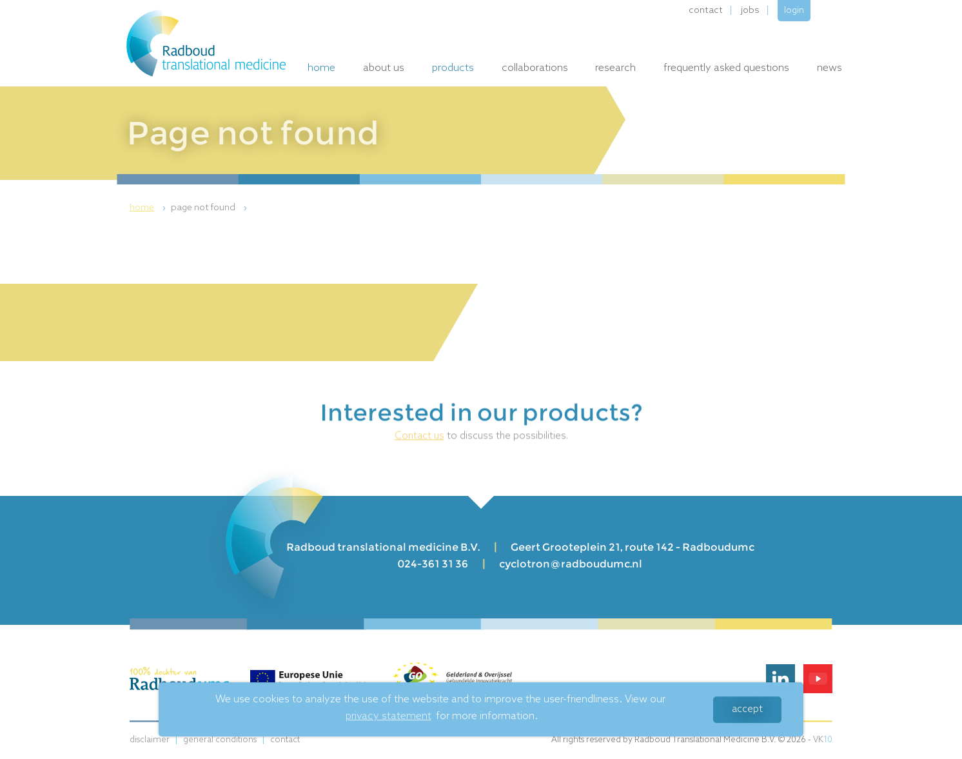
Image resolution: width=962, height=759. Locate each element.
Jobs (750, 10)
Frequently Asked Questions (726, 68)
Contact (706, 10)
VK (822, 740)
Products (453, 68)
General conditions (220, 740)
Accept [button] (747, 710)
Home (321, 68)
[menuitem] (149, 208)
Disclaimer (150, 740)
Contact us (419, 437)
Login (794, 10)
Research (615, 68)
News (829, 68)
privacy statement (388, 717)
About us (383, 68)
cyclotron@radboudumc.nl (570, 564)
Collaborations (535, 68)
